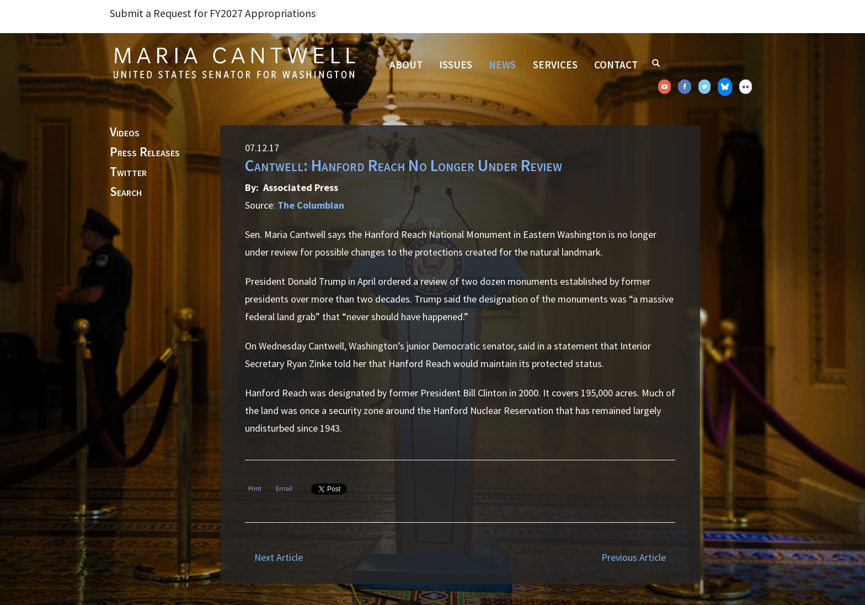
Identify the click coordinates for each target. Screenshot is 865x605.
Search (126, 192)
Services (555, 64)
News (502, 64)
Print (254, 488)
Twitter (128, 172)
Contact (616, 64)
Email (284, 488)
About (406, 64)
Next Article (278, 557)
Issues (455, 64)
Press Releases (145, 152)
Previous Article (633, 557)
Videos (125, 132)
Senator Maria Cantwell (234, 62)
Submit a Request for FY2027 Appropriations (213, 13)
